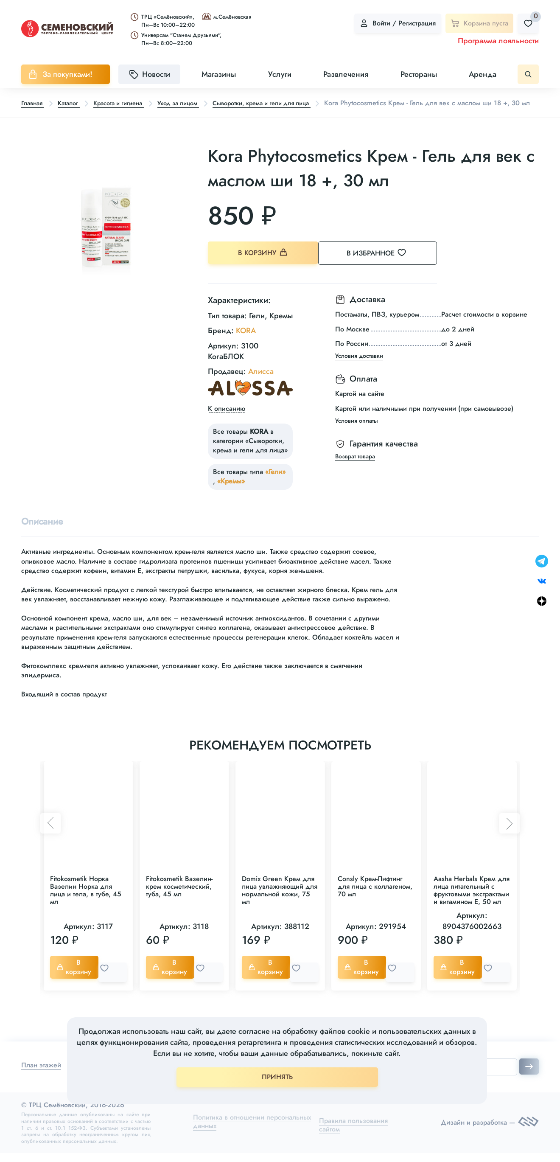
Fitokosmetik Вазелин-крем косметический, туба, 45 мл (179, 898)
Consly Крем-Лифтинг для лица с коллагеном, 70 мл (375, 898)
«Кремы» (231, 491)
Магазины (219, 74)
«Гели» (275, 481)
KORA (246, 340)
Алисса (261, 381)
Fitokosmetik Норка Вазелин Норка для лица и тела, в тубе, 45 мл (85, 902)
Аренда (482, 74)
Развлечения (345, 74)
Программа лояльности (498, 40)
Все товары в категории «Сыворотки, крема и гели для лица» (250, 450)
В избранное (386, 265)
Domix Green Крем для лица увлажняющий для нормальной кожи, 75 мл (279, 902)
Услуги (279, 74)
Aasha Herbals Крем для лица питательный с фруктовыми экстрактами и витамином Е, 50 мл (472, 902)
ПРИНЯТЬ (277, 1077)
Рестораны (418, 74)
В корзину (263, 266)
